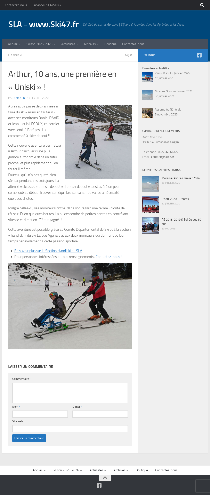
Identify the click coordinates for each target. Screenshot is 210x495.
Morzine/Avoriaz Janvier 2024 (181, 178)
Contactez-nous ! (109, 256)
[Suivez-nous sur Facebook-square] (199, 55)
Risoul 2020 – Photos (175, 199)
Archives (90, 44)
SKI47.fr (19, 98)
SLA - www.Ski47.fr (43, 24)
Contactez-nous (16, 5)
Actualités (68, 44)
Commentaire (21, 379)
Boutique (110, 44)
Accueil (13, 44)
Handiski (15, 55)
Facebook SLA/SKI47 (47, 5)
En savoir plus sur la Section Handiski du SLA (48, 251)
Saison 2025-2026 (39, 44)
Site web (17, 421)
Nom (16, 406)
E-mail (77, 406)
